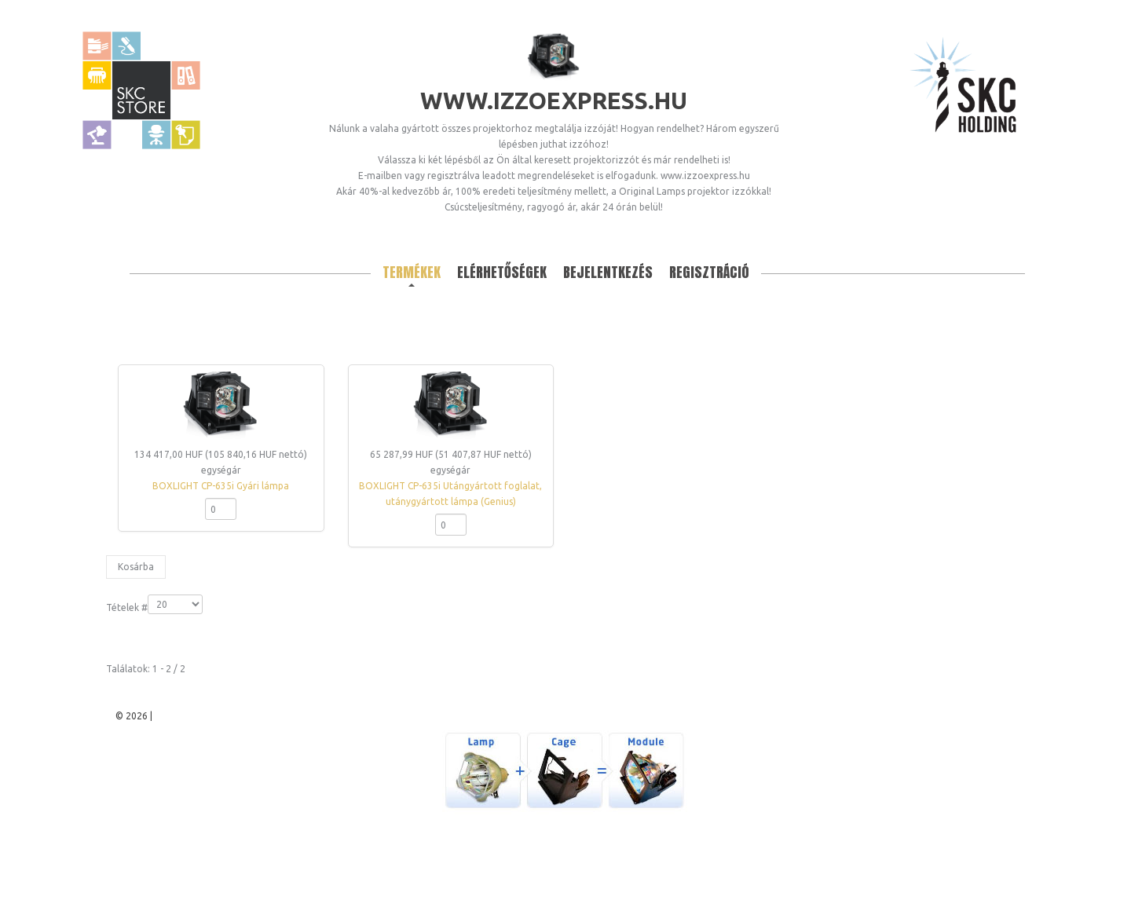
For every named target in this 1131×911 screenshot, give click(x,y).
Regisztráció (709, 272)
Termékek (411, 272)
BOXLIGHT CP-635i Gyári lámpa (220, 486)
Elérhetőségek (502, 272)
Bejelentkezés (608, 272)
